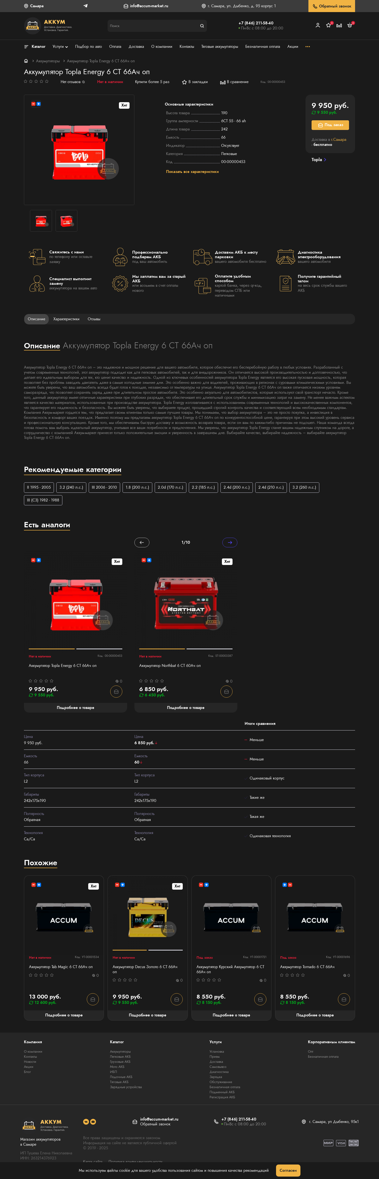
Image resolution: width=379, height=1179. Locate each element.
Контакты (30, 1056)
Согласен (288, 1170)
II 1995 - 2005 (39, 487)
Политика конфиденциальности (135, 1162)
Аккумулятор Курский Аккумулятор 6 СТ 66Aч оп (230, 970)
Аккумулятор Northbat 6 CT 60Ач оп (170, 665)
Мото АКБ (117, 1066)
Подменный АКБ (222, 1092)
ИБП (113, 1071)
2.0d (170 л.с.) (170, 487)
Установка (217, 1051)
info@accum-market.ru (149, 6)
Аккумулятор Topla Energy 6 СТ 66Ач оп (62, 665)
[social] (86, 1122)
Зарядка (216, 1076)
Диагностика (219, 1071)
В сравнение (234, 82)
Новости (30, 1061)
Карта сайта (92, 1162)
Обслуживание (221, 1081)
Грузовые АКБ (120, 1061)
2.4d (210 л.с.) (271, 487)
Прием (215, 1056)
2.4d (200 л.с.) (237, 487)
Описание (36, 319)
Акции (28, 1066)
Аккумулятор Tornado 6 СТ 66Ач (307, 967)
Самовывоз (218, 1066)
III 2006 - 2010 (104, 487)
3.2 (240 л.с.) (71, 487)
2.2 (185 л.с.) (203, 487)
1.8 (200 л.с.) (137, 487)
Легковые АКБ (120, 1056)
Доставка (216, 1061)
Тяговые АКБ (119, 1081)
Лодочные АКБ (121, 1076)
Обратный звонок (331, 6)
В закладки (195, 82)
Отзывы (94, 319)
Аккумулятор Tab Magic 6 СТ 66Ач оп (61, 967)
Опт (310, 1051)
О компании (33, 1051)
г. (338, 139)
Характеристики (66, 319)
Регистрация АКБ (222, 1097)
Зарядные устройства (126, 1087)
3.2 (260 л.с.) (304, 487)
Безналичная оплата (225, 1087)
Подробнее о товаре (64, 1015)
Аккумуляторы (48, 61)
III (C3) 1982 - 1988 (43, 500)
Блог (27, 1071)
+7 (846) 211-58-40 (256, 23)
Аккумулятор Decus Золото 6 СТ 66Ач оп (145, 970)
